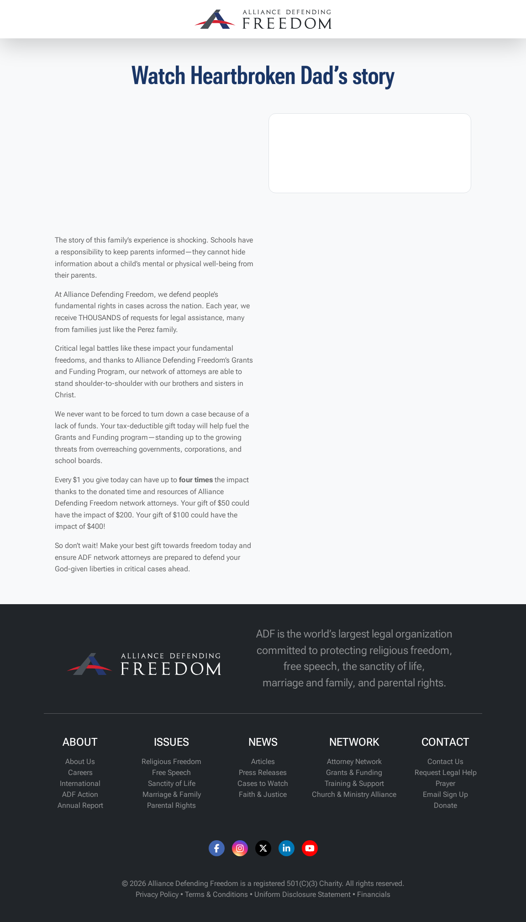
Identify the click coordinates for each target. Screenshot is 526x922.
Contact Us (445, 761)
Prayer (445, 783)
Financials (373, 894)
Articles (263, 761)
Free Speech (171, 772)
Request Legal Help (446, 772)
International (80, 783)
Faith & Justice (263, 794)
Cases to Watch (262, 783)
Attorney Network (354, 761)
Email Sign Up (445, 794)
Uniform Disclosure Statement (302, 894)
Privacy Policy (157, 894)
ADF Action (80, 794)
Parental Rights (171, 805)
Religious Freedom (171, 761)
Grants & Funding (354, 772)
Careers (80, 772)
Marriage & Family (171, 794)
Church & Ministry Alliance (354, 794)
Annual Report (80, 805)
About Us (80, 761)
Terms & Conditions (216, 894)
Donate (445, 805)
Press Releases (263, 772)
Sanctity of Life (171, 783)
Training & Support (354, 783)
